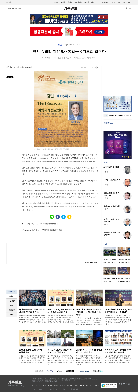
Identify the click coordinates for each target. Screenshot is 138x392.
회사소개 (34, 385)
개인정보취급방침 (67, 385)
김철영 (106, 224)
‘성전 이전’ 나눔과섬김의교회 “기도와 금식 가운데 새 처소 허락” (89, 312)
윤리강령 (96, 385)
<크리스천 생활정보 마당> (91, 262)
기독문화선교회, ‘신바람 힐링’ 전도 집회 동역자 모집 (118, 351)
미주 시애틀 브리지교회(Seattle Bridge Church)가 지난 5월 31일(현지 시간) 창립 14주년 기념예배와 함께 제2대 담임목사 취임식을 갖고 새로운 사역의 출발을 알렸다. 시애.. (89, 360)
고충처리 (88, 385)
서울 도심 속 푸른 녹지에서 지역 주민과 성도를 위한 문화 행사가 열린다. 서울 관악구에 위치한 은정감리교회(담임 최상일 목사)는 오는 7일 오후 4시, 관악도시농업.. (60, 318)
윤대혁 (63, 2)
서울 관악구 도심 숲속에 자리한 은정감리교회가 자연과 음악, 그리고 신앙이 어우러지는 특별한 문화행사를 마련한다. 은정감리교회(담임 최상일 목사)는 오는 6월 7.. (32, 359)
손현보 (70, 2)
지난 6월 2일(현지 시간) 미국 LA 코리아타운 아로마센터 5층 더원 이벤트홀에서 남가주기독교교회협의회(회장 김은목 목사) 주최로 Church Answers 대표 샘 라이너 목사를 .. (118, 319)
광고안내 (42, 385)
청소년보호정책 (79, 385)
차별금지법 (78, 2)
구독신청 (124, 2)
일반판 (113, 2)
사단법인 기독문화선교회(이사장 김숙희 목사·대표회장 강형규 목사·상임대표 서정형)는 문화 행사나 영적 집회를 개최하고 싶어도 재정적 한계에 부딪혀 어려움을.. (118, 359)
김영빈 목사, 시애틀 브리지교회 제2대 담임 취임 (89, 351)
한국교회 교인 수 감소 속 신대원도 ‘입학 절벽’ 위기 (60, 351)
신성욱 (106, 198)
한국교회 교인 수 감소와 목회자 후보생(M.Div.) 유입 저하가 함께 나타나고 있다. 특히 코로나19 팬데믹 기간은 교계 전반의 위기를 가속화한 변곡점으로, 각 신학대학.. (60, 360)
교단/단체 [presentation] (11, 301)
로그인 (130, 2)
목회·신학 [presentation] (12, 310)
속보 (105, 115)
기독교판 (106, 2)
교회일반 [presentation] (12, 296)
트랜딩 (56, 2)
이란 (92, 2)
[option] (111, 255)
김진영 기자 (16, 67)
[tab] (11, 296)
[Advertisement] (117, 79)
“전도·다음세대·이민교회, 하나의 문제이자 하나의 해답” (118, 310)
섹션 (9, 2)
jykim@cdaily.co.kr (26, 67)
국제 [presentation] (11, 315)
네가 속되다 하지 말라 (112, 206)
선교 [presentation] (11, 305)
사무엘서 (106, 185)
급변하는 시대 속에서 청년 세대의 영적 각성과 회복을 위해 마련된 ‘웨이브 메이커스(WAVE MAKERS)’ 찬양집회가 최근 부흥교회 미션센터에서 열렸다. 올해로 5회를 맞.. (32, 318)
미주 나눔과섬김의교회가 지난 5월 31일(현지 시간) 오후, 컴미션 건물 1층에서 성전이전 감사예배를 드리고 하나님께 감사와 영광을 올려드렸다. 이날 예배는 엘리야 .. (89, 322)
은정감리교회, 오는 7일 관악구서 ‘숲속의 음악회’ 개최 (60, 310)
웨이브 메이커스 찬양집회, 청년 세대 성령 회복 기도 (32, 310)
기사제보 (57, 385)
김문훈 (86, 2)
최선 (105, 237)
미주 (119, 2)
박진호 (106, 209)
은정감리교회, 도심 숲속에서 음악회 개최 (31, 351)
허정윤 (106, 172)
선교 (60, 45)
